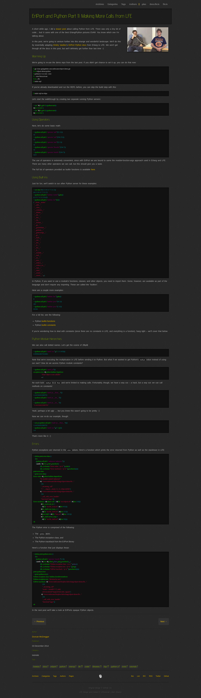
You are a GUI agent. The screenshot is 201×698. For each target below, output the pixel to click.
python (63, 666)
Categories (112, 4)
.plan (143, 4)
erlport (54, 666)
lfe (81, 666)
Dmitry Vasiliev (59, 45)
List (138, 676)
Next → (163, 621)
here (93, 169)
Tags (123, 4)
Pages (71, 676)
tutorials (134, 666)
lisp (106, 666)
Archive (49, 621)
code (88, 666)
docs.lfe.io (154, 4)
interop (72, 666)
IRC (144, 676)
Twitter (158, 676)
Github (166, 676)
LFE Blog (47, 4)
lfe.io (165, 4)
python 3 (115, 666)
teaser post (61, 29)
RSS (151, 676)
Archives (99, 4)
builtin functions (48, 321)
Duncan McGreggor (40, 637)
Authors (133, 4)
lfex (132, 676)
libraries (97, 666)
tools (125, 666)
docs (46, 666)
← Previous (39, 621)
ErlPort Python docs (77, 45)
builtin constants (49, 325)
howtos (37, 666)
